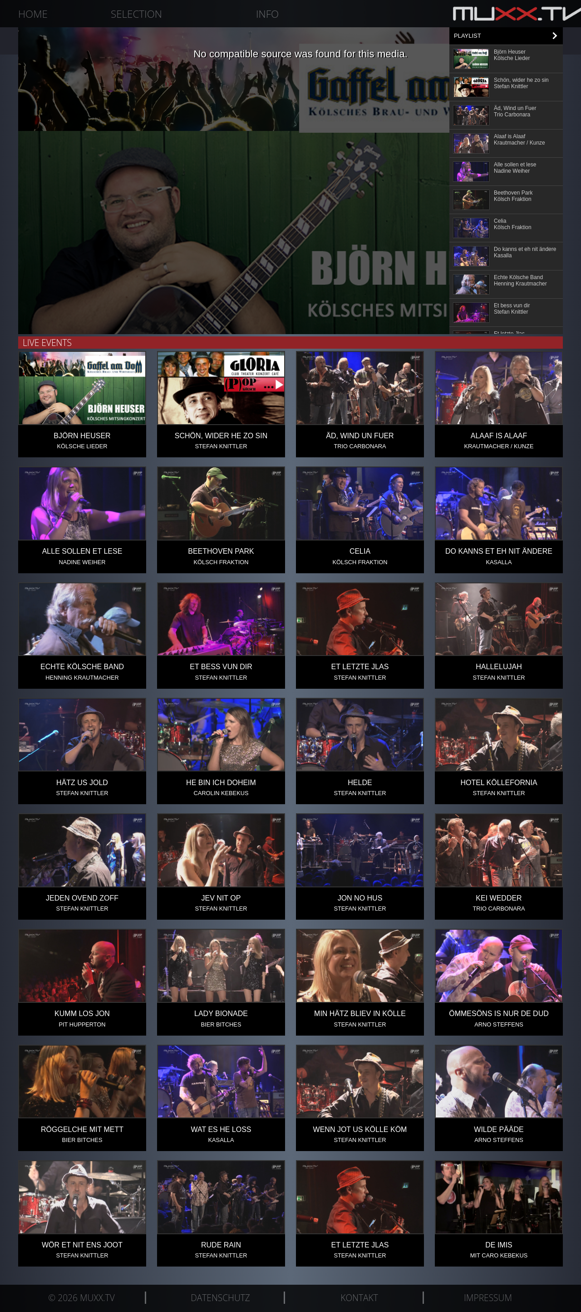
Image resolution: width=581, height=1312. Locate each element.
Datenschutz (220, 1298)
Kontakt (359, 1298)
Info (267, 14)
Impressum (488, 1298)
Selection (136, 14)
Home (33, 14)
